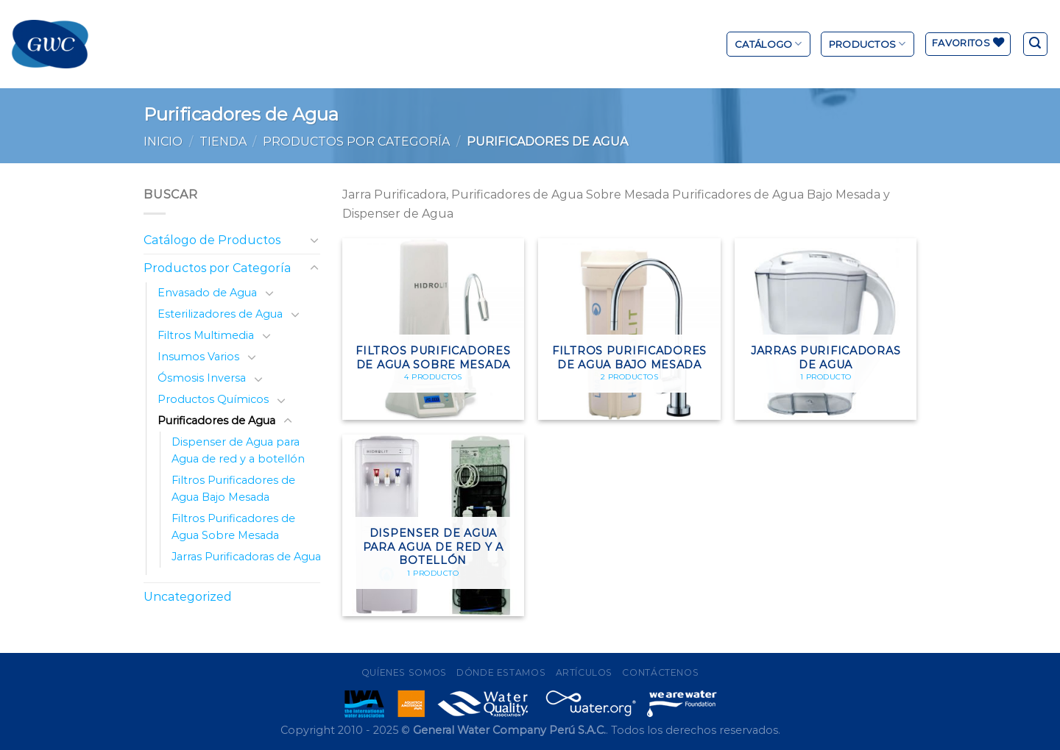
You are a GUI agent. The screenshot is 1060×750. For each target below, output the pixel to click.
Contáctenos (660, 672)
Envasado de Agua (207, 292)
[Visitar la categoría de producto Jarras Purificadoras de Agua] (825, 329)
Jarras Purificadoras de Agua (246, 556)
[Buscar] (1035, 44)
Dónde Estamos (500, 672)
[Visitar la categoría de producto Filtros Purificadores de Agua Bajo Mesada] (629, 329)
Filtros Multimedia (206, 335)
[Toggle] (314, 240)
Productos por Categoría (356, 142)
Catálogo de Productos (212, 240)
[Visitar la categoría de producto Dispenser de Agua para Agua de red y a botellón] (433, 525)
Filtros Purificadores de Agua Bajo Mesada (233, 489)
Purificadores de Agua (216, 420)
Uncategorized (188, 597)
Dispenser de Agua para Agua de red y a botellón (238, 450)
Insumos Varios (198, 356)
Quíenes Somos (404, 672)
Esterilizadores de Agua (220, 314)
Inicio (163, 142)
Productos (867, 44)
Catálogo (768, 44)
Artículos (584, 672)
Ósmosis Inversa (202, 378)
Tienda (223, 142)
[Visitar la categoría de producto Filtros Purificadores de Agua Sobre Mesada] (433, 329)
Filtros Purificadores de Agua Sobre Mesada (233, 527)
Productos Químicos (213, 399)
